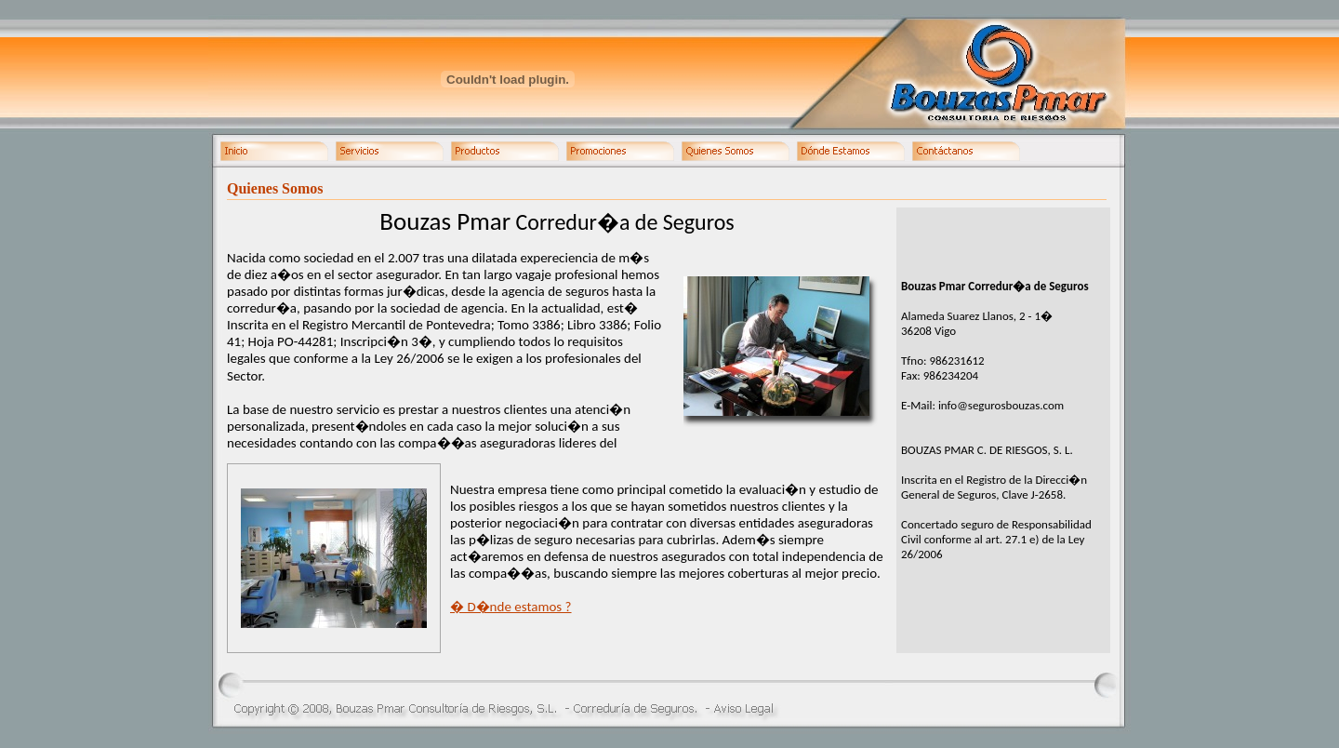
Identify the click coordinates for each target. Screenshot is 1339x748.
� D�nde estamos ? (511, 606)
